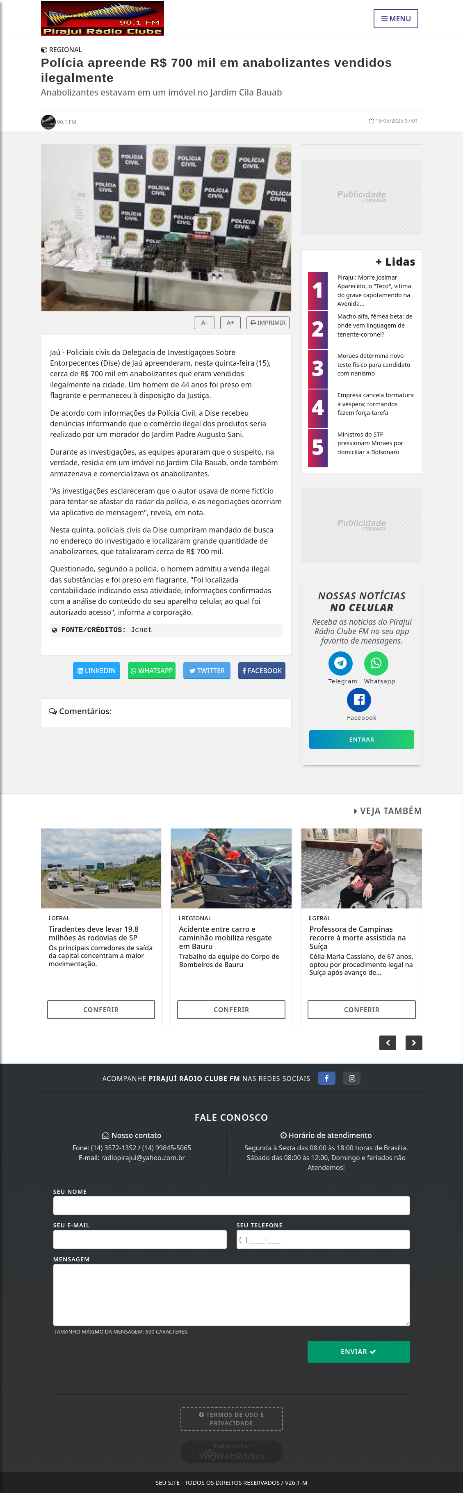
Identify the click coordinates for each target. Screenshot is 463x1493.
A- (204, 322)
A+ (230, 322)
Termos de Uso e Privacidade (231, 1419)
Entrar (362, 739)
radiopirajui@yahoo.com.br (143, 1157)
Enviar (358, 1351)
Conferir (101, 1009)
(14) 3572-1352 (113, 1147)
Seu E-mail (71, 1225)
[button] (414, 1043)
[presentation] (115, 1358)
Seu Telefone (260, 1225)
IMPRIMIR (268, 322)
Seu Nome (70, 1191)
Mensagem (71, 1259)
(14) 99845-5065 (167, 1147)
